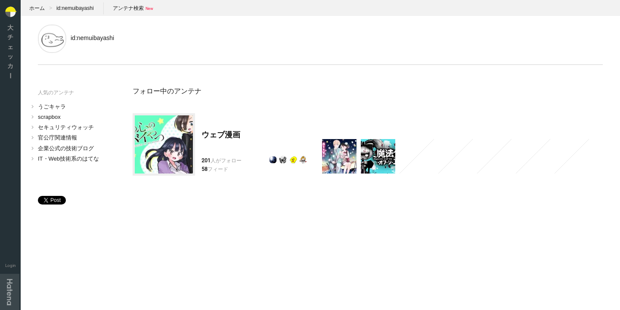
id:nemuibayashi (75, 8)
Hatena (9, 292)
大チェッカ (10, 51)
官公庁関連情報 (57, 137)
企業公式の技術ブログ (66, 148)
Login (10, 265)
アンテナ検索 (128, 8)
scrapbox (49, 117)
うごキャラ (52, 106)
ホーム (37, 8)
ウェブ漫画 (221, 134)
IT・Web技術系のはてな (68, 158)
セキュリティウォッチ (66, 127)
